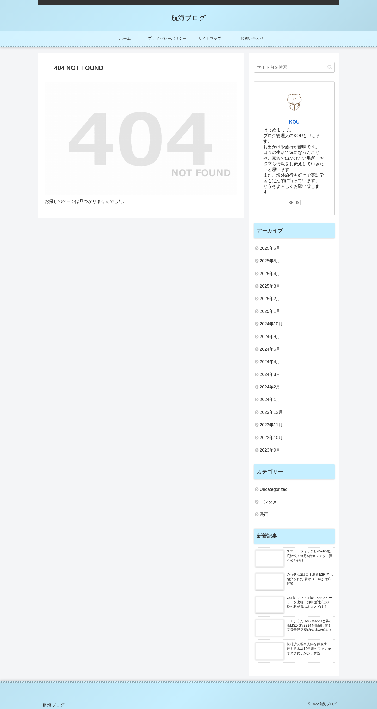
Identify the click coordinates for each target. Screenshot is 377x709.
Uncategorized (274, 489)
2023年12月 (271, 412)
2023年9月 (270, 450)
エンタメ (268, 501)
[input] (294, 67)
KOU (294, 122)
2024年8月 (270, 336)
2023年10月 (271, 437)
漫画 (264, 514)
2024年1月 (270, 399)
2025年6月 (270, 248)
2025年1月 (270, 311)
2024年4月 (270, 361)
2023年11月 (271, 424)
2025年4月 (270, 273)
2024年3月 (270, 374)
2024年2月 (270, 387)
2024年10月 (271, 324)
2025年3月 (270, 286)
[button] (330, 67)
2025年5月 (270, 260)
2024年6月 (270, 349)
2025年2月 (270, 298)
